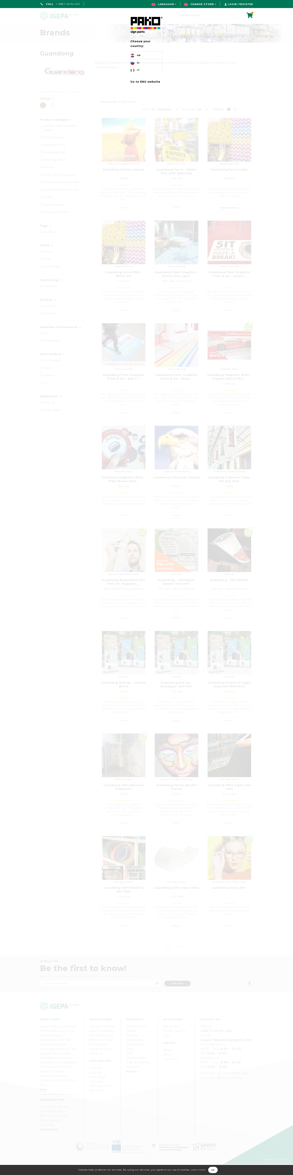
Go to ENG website (145, 81)
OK (213, 1170)
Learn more (198, 1169)
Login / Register (240, 4)
